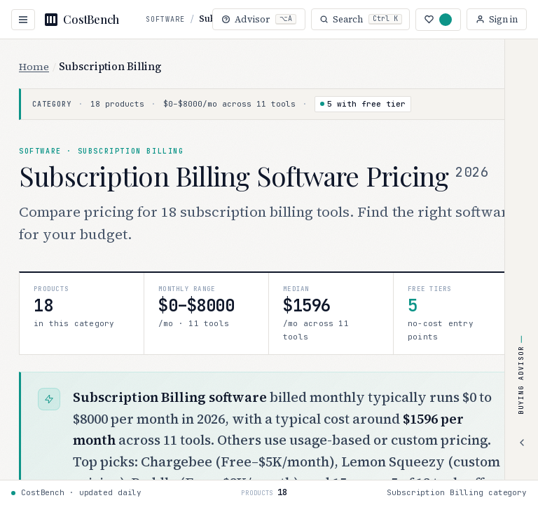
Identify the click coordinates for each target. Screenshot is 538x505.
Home (34, 67)
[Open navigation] (23, 19)
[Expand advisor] (522, 442)
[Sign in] (497, 19)
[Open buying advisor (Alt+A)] (256, 19)
